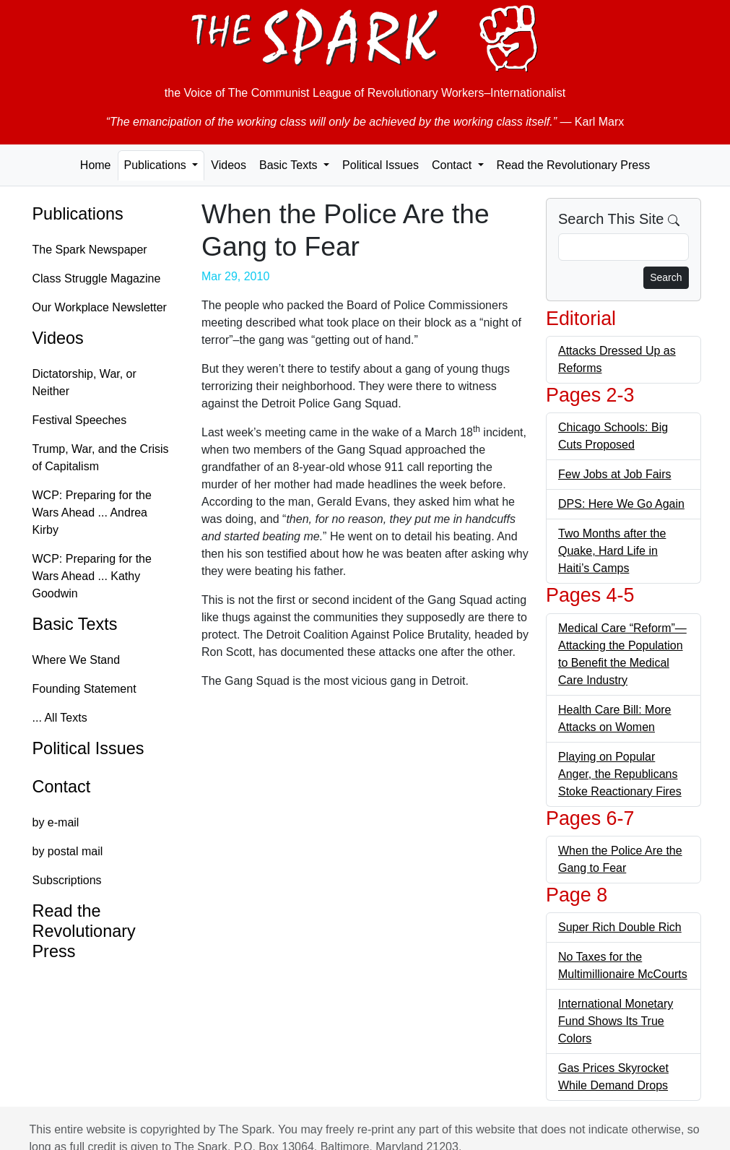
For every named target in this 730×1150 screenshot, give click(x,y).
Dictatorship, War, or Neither (84, 382)
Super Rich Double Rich (620, 927)
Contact (61, 786)
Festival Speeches (79, 420)
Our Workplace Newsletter (99, 307)
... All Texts (59, 718)
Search (666, 277)
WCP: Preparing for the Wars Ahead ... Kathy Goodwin (92, 576)
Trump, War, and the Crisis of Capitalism (100, 457)
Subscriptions (67, 880)
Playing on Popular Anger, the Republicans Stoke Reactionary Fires (620, 774)
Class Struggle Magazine (96, 278)
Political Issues (380, 165)
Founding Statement (84, 689)
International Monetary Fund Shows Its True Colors (615, 1021)
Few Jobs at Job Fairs (615, 474)
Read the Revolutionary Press (574, 165)
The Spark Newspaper (89, 249)
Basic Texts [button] (290, 165)
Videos (228, 165)
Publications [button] (157, 165)
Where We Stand (76, 660)
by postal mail (67, 851)
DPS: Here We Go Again (621, 504)
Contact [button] (453, 165)
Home (95, 165)
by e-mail (55, 822)
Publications (77, 213)
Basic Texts (75, 624)
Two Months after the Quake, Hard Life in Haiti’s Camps (612, 550)
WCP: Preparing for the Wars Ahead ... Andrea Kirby (92, 512)
